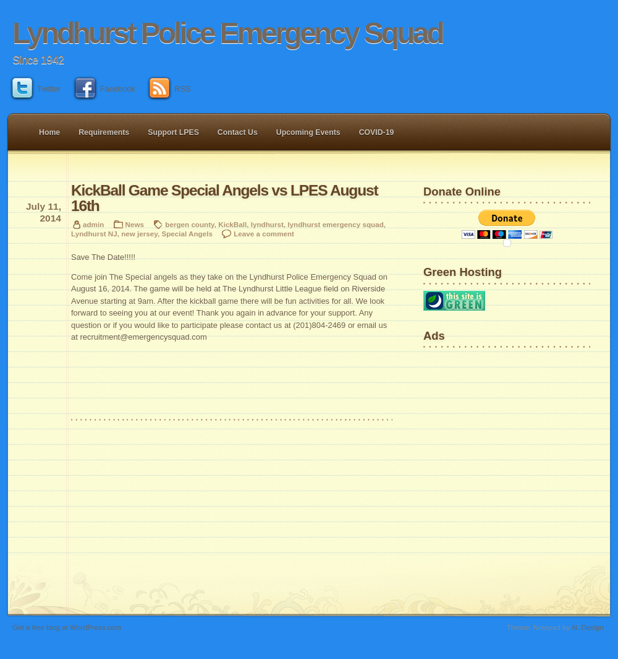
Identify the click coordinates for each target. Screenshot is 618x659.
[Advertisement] (462, 392)
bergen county (189, 224)
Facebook (105, 88)
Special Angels (187, 234)
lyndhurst (267, 224)
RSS (170, 88)
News (134, 224)
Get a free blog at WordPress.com (66, 627)
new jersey (139, 234)
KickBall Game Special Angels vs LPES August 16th (224, 198)
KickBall (232, 224)
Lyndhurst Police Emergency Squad (227, 33)
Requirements (103, 132)
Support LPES (173, 132)
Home (49, 132)
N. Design (588, 627)
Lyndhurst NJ (94, 234)
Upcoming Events (308, 132)
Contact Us (238, 132)
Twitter (36, 88)
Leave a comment (264, 234)
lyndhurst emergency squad (335, 224)
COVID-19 (376, 132)
